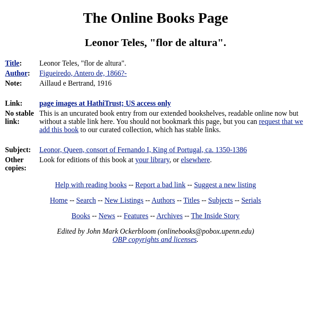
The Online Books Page (155, 18)
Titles (191, 200)
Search (86, 200)
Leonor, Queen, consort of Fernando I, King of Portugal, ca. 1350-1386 (143, 150)
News (107, 216)
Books (80, 216)
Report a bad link (160, 185)
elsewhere (195, 160)
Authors (163, 200)
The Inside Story (215, 216)
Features (136, 216)
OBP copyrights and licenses (154, 239)
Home (59, 200)
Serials (251, 200)
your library (152, 160)
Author (16, 73)
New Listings (124, 200)
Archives (169, 216)
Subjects (220, 200)
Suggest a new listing (225, 185)
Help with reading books (91, 185)
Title (12, 63)
